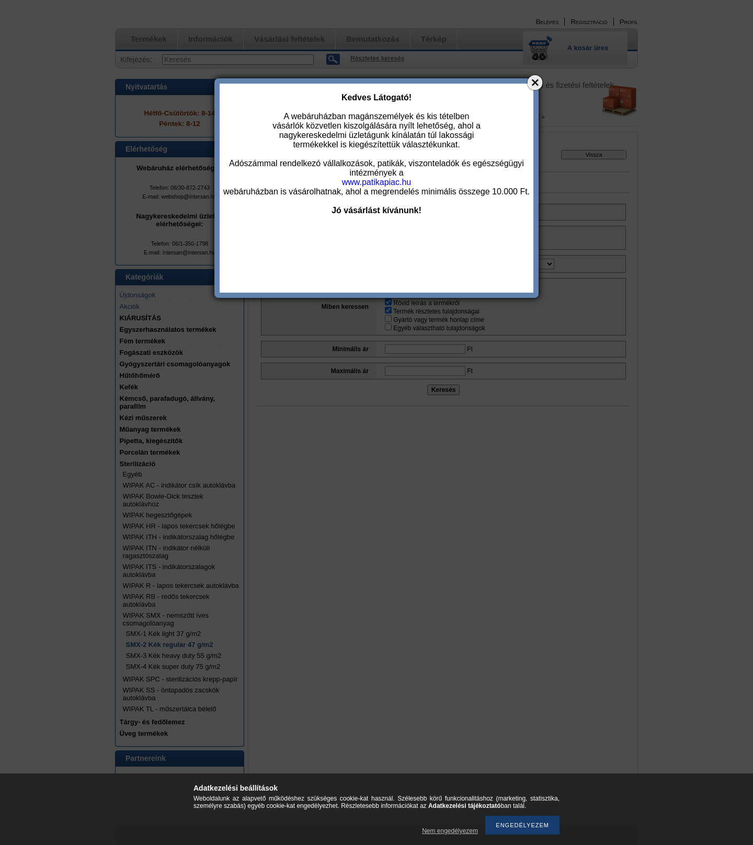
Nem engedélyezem (450, 831)
